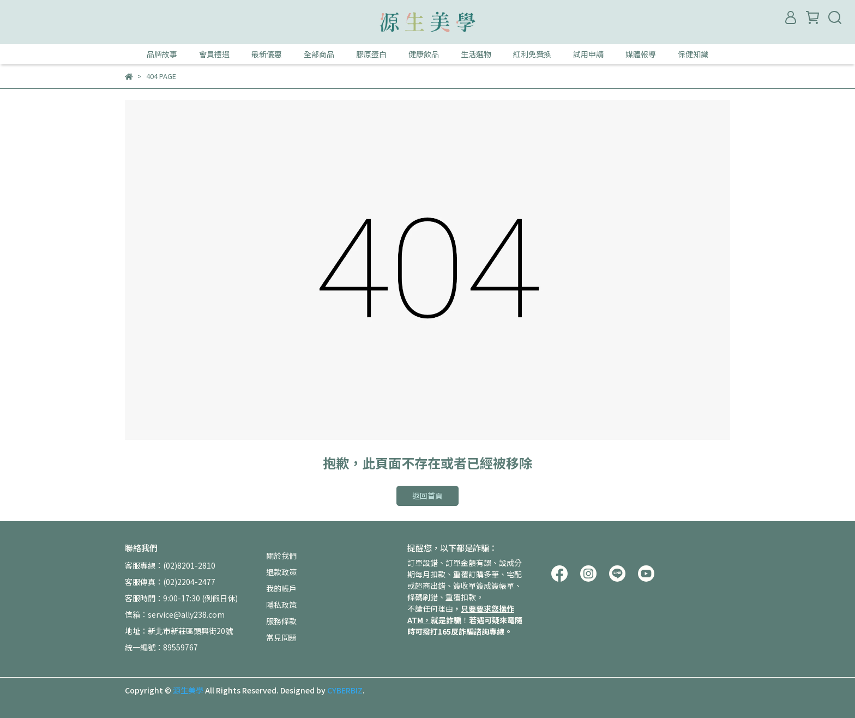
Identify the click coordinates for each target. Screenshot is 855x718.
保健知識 (693, 54)
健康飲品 (423, 54)
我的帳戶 (281, 588)
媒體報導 (640, 54)
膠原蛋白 (371, 54)
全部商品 (319, 54)
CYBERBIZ (345, 690)
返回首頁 (427, 495)
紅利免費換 (532, 54)
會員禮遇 (214, 54)
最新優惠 (266, 54)
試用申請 (588, 54)
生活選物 (476, 54)
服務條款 (281, 621)
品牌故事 (162, 54)
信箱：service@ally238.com (175, 614)
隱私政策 (281, 604)
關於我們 (281, 555)
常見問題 (281, 637)
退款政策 (281, 571)
